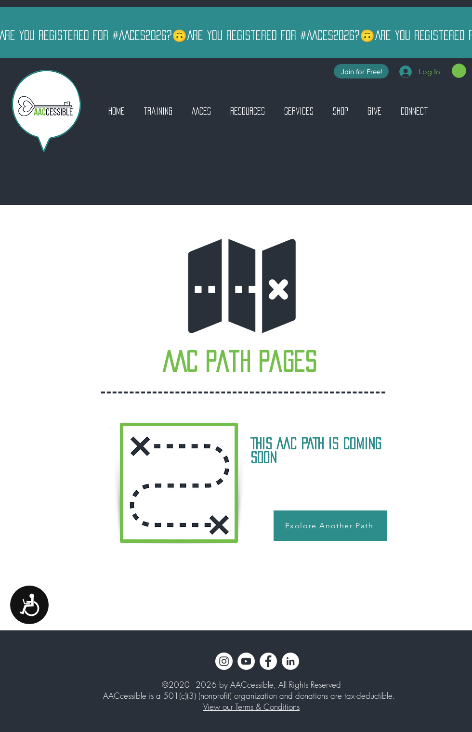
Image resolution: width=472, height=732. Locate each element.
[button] (459, 71)
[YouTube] (246, 661)
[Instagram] (224, 661)
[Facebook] (268, 661)
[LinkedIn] (290, 661)
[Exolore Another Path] (330, 525)
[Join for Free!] (361, 71)
